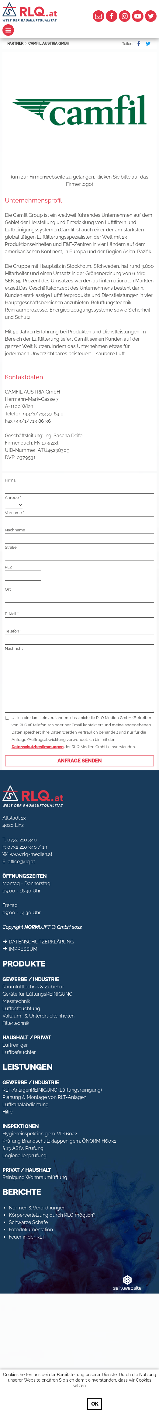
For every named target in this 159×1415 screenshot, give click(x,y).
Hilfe (7, 1112)
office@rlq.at (21, 861)
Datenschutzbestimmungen (38, 747)
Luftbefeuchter (19, 1052)
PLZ (8, 567)
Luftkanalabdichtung (25, 1104)
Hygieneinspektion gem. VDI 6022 (39, 1134)
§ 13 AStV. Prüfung (22, 1148)
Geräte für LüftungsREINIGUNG (37, 994)
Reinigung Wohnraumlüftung (34, 1177)
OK (94, 1404)
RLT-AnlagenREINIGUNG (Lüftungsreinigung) (52, 1090)
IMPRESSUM (23, 949)
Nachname (15, 530)
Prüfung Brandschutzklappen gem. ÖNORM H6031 (59, 1141)
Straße (11, 547)
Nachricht (14, 648)
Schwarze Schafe (28, 1222)
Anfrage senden (79, 761)
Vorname (13, 512)
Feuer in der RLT (27, 1237)
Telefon (12, 631)
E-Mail (10, 614)
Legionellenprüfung (24, 1155)
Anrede (12, 497)
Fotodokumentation (31, 1230)
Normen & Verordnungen (37, 1208)
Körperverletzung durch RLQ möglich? (52, 1215)
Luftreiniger (15, 1045)
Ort (8, 589)
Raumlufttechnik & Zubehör (33, 987)
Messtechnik (16, 1001)
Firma (10, 480)
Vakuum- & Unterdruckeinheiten (38, 1016)
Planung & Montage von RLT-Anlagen (44, 1097)
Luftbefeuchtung (21, 1008)
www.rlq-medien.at (31, 854)
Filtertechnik (15, 1023)
